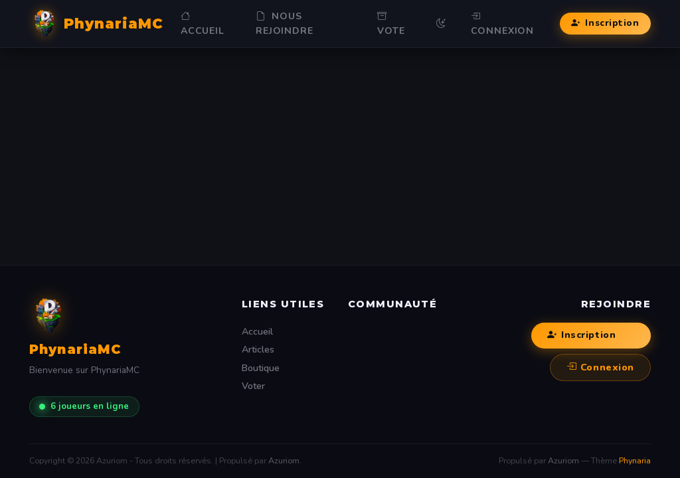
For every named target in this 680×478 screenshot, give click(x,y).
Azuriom (283, 460)
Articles (258, 349)
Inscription (605, 23)
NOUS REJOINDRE (284, 23)
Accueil (202, 23)
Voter (253, 386)
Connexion (503, 23)
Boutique (261, 368)
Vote (390, 23)
